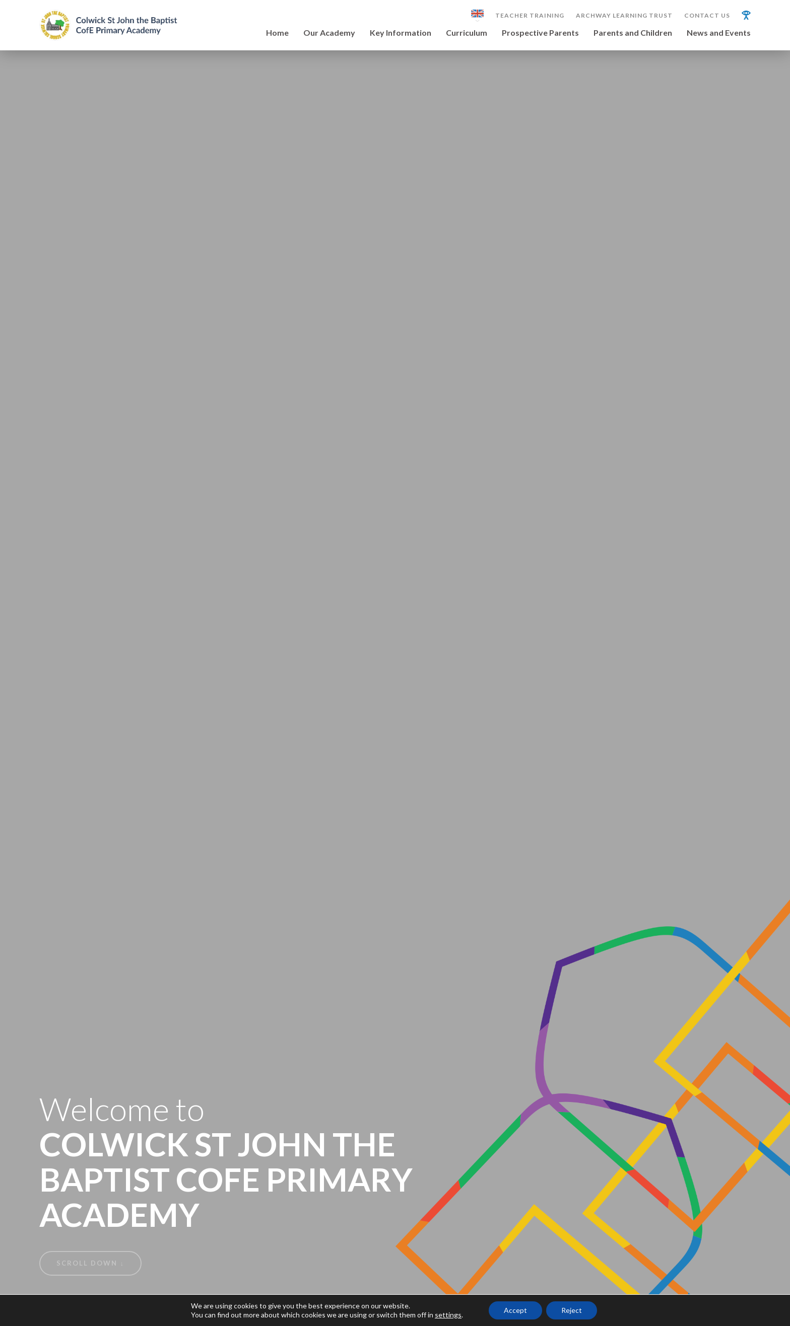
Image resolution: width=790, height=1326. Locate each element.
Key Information (400, 33)
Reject (571, 1310)
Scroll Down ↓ (90, 1263)
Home (277, 33)
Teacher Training (529, 16)
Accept (515, 1310)
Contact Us (707, 16)
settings (448, 1314)
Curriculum (466, 33)
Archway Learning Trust (624, 16)
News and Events (719, 33)
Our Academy (329, 33)
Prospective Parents (540, 33)
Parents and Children (633, 33)
